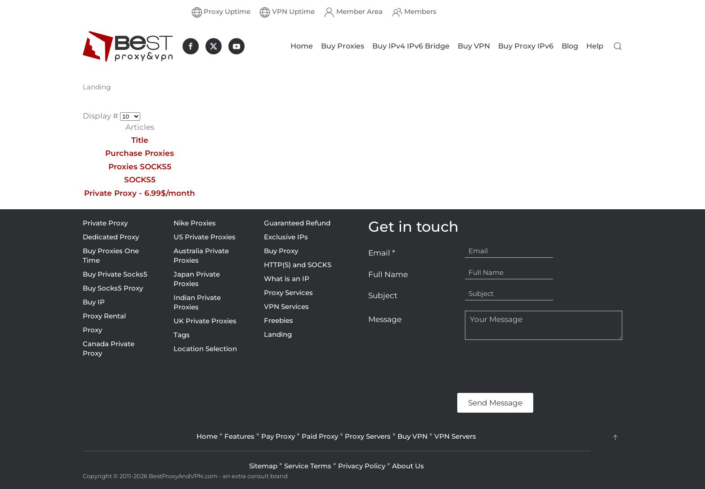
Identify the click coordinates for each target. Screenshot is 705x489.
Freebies (278, 320)
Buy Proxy (281, 251)
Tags (182, 334)
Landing (278, 334)
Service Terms (307, 466)
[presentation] (436, 366)
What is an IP (286, 278)
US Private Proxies (205, 237)
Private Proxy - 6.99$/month (139, 193)
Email (381, 252)
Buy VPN (474, 46)
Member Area (353, 12)
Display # (101, 115)
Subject (382, 295)
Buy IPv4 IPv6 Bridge (411, 46)
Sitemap (263, 466)
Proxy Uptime (221, 12)
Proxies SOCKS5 (139, 166)
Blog (570, 46)
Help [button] (594, 46)
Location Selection (205, 348)
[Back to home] (128, 46)
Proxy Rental (104, 316)
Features (239, 436)
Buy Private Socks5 (115, 274)
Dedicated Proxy (111, 237)
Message (385, 319)
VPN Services (286, 306)
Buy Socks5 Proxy (113, 288)
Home (301, 46)
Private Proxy (105, 223)
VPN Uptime (287, 12)
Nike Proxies (195, 223)
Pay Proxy (278, 436)
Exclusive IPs (286, 237)
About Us (408, 466)
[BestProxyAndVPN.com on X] (213, 46)
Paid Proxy (320, 436)
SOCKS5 (140, 179)
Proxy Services (288, 292)
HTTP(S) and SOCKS (297, 264)
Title (139, 140)
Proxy (92, 330)
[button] (617, 46)
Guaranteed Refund (297, 223)
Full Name (388, 274)
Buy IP (94, 302)
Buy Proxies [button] (342, 46)
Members (414, 12)
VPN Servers (455, 436)
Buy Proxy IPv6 (525, 46)
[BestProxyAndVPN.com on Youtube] (236, 46)
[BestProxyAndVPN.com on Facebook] (191, 46)
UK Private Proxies (205, 321)
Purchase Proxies (139, 153)
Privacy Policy (361, 466)
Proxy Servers (368, 436)
